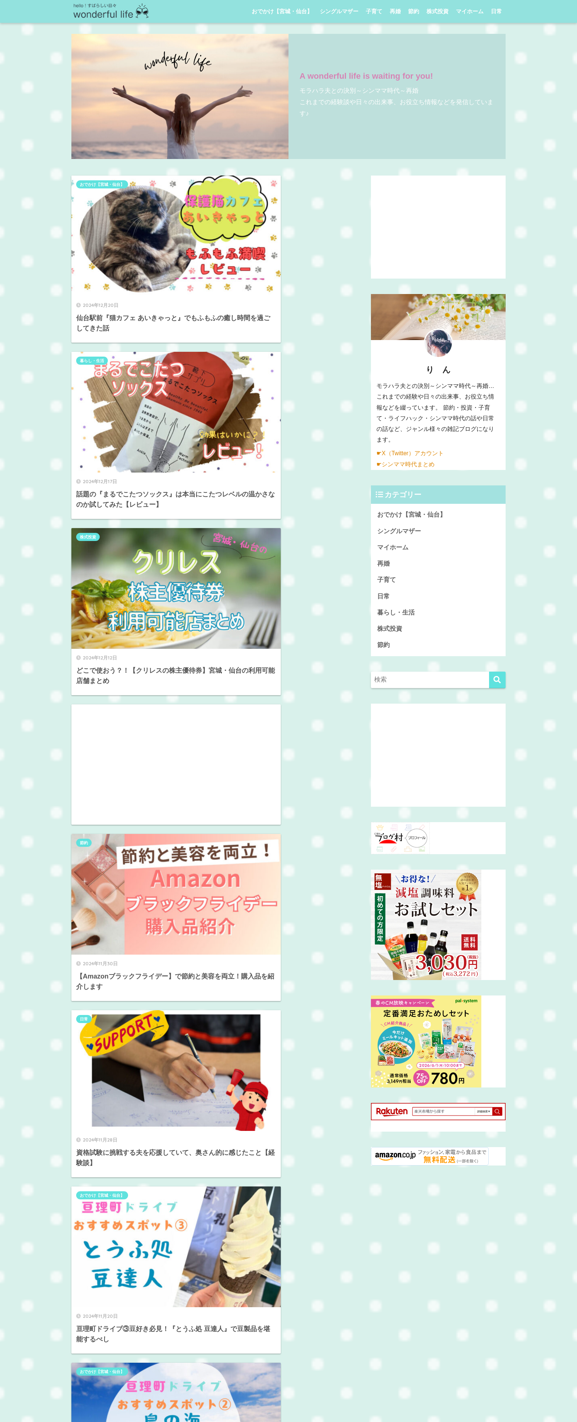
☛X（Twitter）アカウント (410, 453)
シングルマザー (339, 11)
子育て (374, 11)
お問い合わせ (333, 1402)
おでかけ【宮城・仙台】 (282, 11)
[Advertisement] (278, 376)
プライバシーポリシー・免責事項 (268, 1402)
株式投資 (437, 11)
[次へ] (251, 1007)
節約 (413, 11)
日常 (496, 11)
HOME (288, 1386)
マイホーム (470, 11)
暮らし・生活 (233, 184)
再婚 (395, 11)
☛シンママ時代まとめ (405, 464)
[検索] (497, 681)
